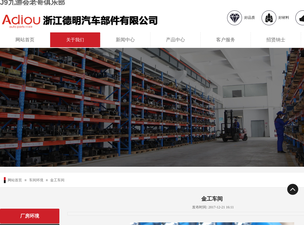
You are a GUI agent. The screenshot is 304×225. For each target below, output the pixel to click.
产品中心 (175, 39)
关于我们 (75, 39)
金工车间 (57, 180)
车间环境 (36, 180)
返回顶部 (292, 189)
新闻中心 (125, 39)
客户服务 (225, 39)
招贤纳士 (275, 39)
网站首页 (24, 39)
